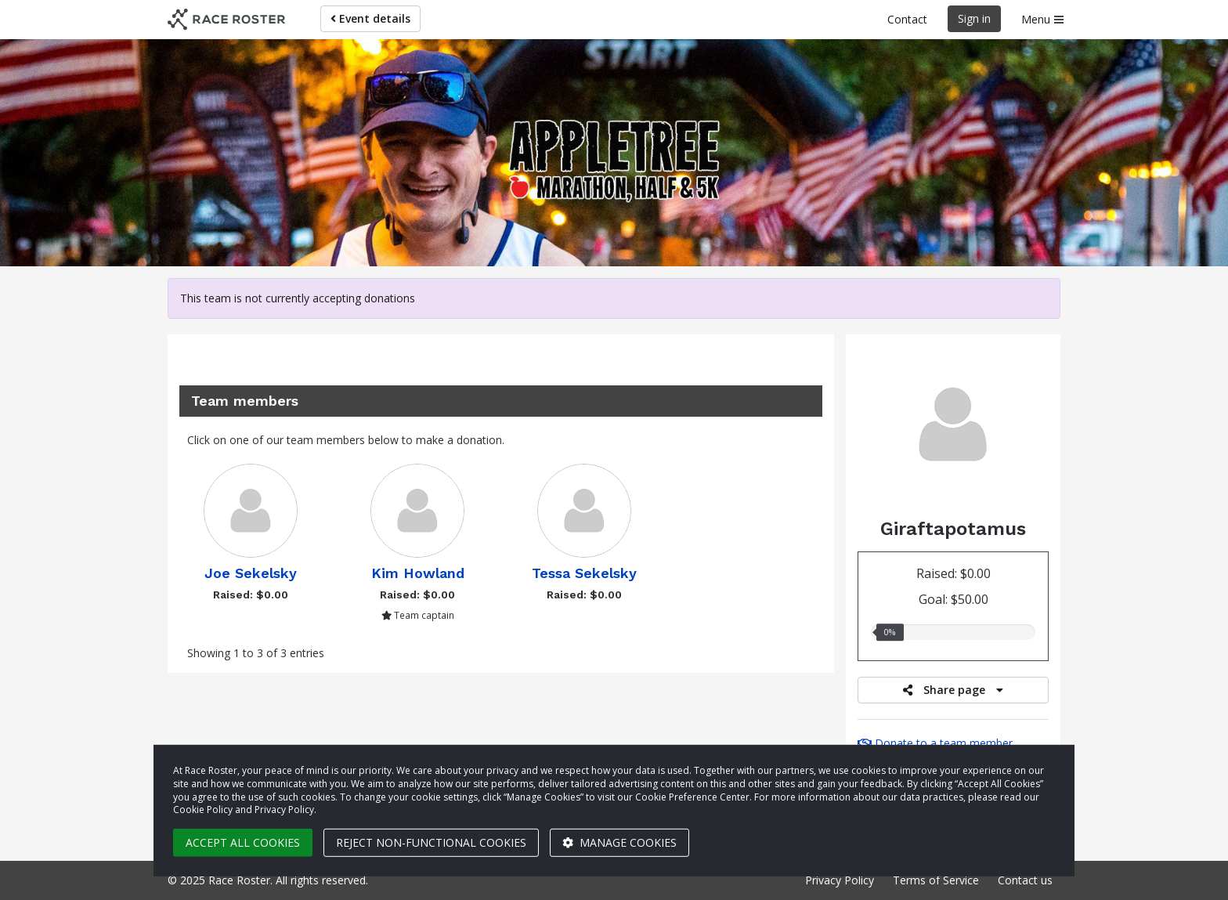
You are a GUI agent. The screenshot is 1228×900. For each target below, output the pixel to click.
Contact (907, 19)
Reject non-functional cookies (431, 842)
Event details (370, 18)
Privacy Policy (839, 880)
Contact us (1025, 880)
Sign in (974, 18)
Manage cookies (619, 842)
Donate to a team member (935, 743)
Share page (953, 689)
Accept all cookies (243, 842)
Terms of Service (936, 880)
